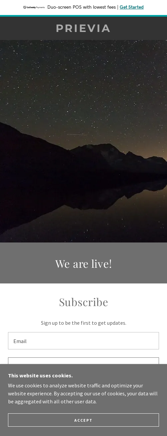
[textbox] (83, 340)
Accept (83, 420)
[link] (83, 28)
